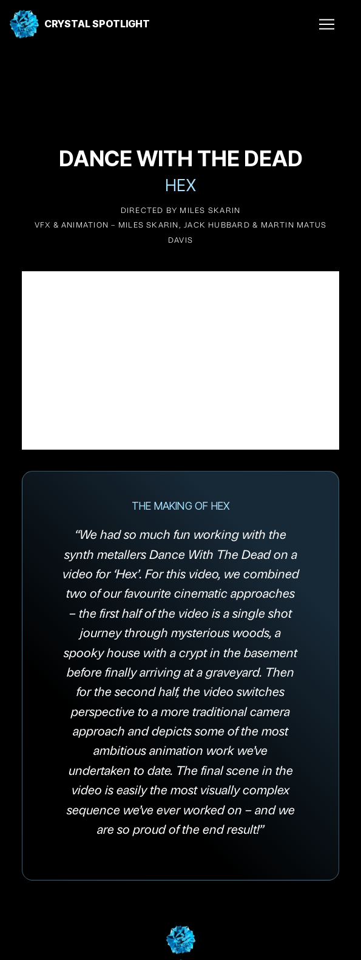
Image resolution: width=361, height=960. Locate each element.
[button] (321, 24)
